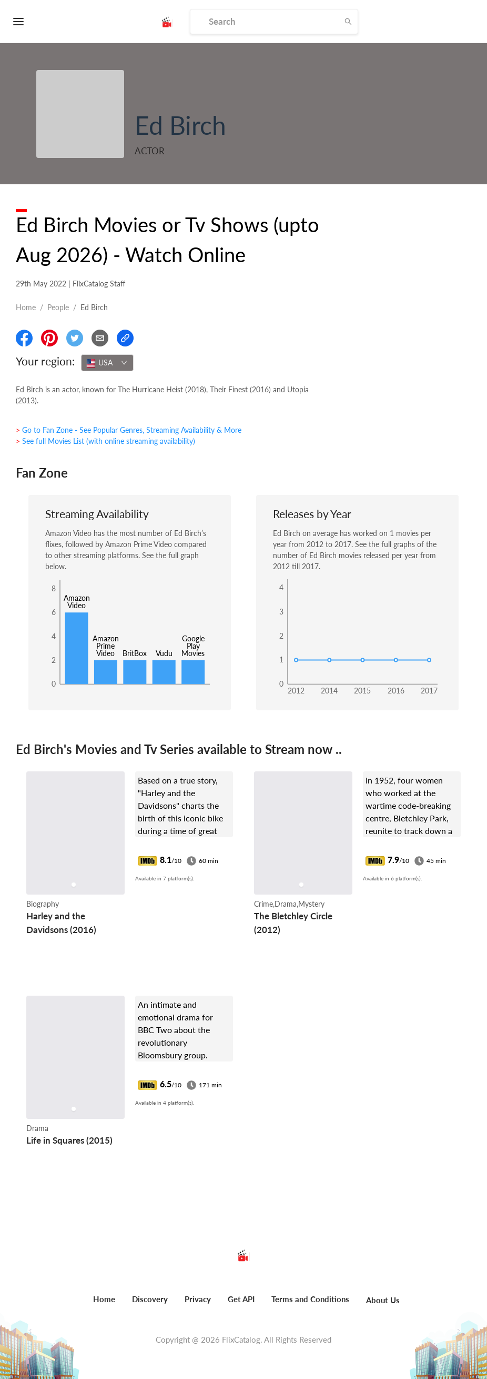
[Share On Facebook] (24, 338)
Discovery (150, 1299)
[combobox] (107, 362)
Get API (241, 1299)
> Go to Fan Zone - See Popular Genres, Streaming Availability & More (128, 429)
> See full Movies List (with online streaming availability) (105, 440)
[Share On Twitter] (74, 338)
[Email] (100, 338)
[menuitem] (104, 1304)
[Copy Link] (125, 338)
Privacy (198, 1299)
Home (26, 307)
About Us (383, 1300)
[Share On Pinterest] (49, 338)
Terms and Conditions (310, 1299)
